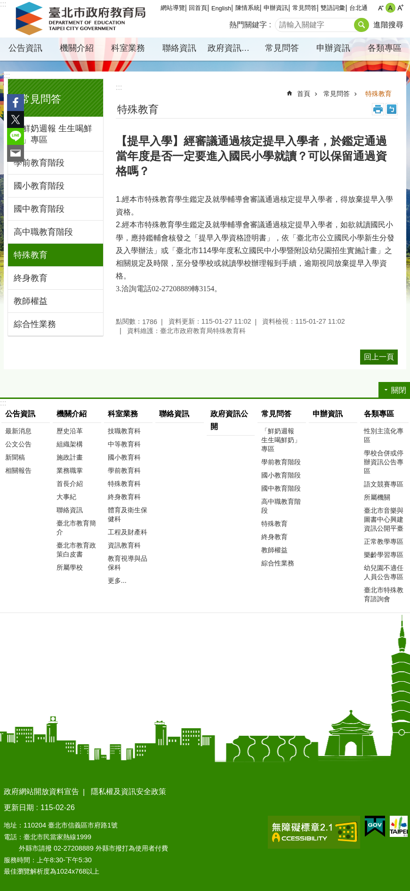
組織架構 (69, 444)
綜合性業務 (35, 324)
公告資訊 (25, 48)
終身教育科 (124, 497)
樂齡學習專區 (383, 554)
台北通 (358, 7)
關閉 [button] (398, 390)
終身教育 (31, 278)
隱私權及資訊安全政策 (128, 792)
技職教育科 (124, 431)
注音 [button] (392, 109)
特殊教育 (31, 255)
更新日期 (19, 807)
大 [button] (400, 8)
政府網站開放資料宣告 (41, 792)
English (221, 8)
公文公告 (18, 444)
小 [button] (381, 8)
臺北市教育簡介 (76, 527)
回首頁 (198, 7)
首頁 (303, 93)
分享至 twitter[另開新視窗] (15, 119)
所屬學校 (69, 567)
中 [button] (390, 8)
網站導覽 (173, 7)
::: (7, 76)
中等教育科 (124, 444)
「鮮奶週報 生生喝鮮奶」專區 (53, 134)
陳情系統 (247, 7)
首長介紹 (69, 483)
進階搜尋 (388, 25)
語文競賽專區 (383, 484)
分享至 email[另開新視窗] (15, 153)
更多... (117, 580)
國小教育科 (124, 457)
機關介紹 (77, 48)
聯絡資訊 (179, 48)
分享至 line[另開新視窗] (15, 136)
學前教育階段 (39, 162)
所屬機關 (377, 497)
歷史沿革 (69, 431)
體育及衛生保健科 (127, 514)
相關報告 (18, 470)
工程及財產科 (127, 532)
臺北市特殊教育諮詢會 (383, 594)
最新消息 (18, 431)
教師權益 (31, 301)
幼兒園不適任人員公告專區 (383, 572)
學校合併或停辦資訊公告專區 (383, 462)
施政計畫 (69, 457)
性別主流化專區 (383, 435)
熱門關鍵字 (248, 25)
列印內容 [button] (378, 109)
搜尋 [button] (361, 25)
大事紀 (66, 497)
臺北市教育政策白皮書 (76, 549)
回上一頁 (379, 357)
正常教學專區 (383, 541)
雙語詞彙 (333, 7)
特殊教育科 (124, 483)
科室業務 (128, 48)
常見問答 (304, 7)
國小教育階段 (39, 186)
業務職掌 (69, 470)
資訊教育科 (124, 545)
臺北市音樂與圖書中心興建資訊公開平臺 (383, 519)
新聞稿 (15, 457)
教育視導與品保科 (127, 563)
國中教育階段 (39, 209)
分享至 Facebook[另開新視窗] (15, 102)
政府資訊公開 (232, 48)
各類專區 (385, 48)
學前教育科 (124, 470)
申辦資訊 (276, 7)
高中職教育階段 (43, 232)
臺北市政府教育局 (82, 19)
